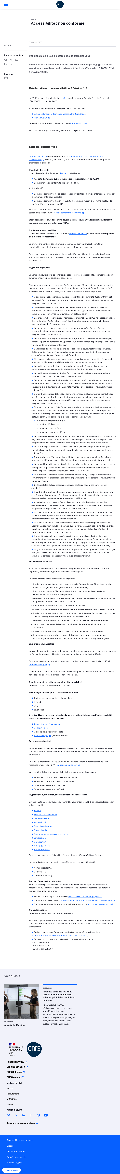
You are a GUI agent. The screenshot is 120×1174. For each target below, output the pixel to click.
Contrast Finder (41, 726)
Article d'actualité (42, 844)
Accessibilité (40, 821)
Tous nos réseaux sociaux (16, 1121)
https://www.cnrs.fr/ (79, 123)
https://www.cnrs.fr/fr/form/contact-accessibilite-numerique (87, 899)
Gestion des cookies (16, 1150)
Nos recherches (41, 828)
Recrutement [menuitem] (13, 1092)
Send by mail (5, 64)
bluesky (9, 1113)
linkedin (23, 1113)
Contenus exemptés (38, 663)
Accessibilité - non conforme (20, 1139)
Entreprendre (40, 836)
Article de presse (42, 848)
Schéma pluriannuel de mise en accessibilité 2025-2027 (59, 114)
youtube (46, 1113)
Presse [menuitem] (10, 1087)
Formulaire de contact (44, 825)
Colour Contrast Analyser (45, 722)
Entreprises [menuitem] (12, 1097)
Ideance (63, 173)
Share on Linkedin (16, 60)
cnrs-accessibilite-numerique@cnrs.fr (85, 895)
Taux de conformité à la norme (67, 213)
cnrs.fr (63, 98)
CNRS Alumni (14, 1075)
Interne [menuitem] (10, 1102)
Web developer (41, 734)
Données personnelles (17, 1155)
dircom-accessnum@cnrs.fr (101, 903)
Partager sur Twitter (11, 60)
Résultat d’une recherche (45, 813)
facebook (31, 1113)
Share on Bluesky (5, 60)
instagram (38, 1113)
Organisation (40, 840)
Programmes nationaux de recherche (51, 832)
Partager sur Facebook (22, 60)
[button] (11, 1170)
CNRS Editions (14, 1070)
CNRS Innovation (16, 1065)
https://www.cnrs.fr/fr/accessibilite (11, 64)
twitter (16, 1113)
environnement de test (66, 763)
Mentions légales (42, 817)
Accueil (34, 20)
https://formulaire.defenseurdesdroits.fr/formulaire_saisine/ (58, 934)
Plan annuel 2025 (42, 118)
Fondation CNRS (15, 1060)
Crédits (10, 1144)
